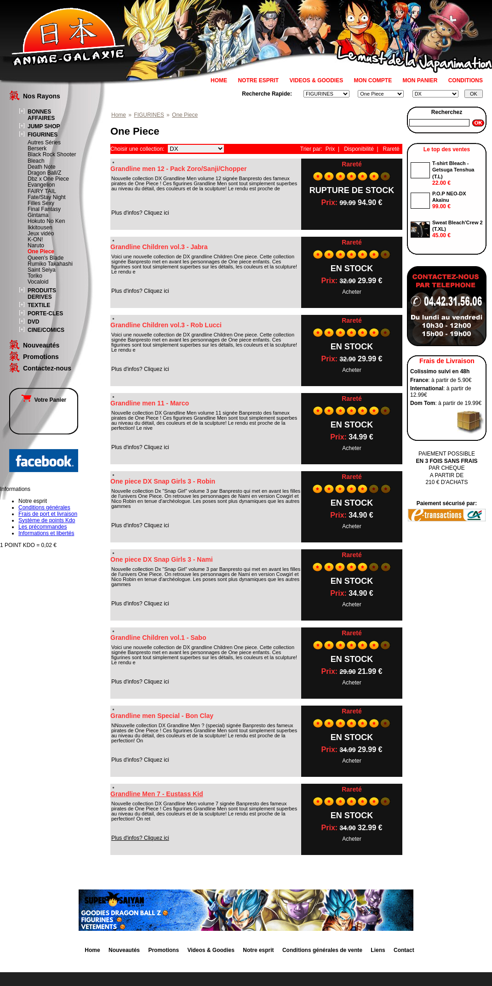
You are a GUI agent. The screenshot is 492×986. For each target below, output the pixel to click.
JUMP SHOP (44, 126)
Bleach (36, 161)
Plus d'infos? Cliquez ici (140, 838)
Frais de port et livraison (47, 514)
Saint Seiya (42, 270)
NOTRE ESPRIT (258, 80)
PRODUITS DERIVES (42, 293)
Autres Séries (44, 142)
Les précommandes (42, 527)
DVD (33, 322)
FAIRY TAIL (42, 191)
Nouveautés (41, 345)
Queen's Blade (45, 258)
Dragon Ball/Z (44, 173)
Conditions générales (44, 507)
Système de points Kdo (46, 520)
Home (118, 115)
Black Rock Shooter (52, 154)
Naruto (36, 245)
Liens (378, 950)
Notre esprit (258, 950)
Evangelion (41, 185)
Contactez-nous (47, 368)
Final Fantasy (44, 209)
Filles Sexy (41, 203)
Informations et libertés (46, 533)
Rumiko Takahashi (50, 264)
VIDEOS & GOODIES (316, 80)
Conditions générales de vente (322, 950)
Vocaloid (38, 282)
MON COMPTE (373, 80)
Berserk (37, 148)
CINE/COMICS (46, 330)
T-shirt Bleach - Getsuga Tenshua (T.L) (453, 169)
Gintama (38, 215)
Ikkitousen (40, 227)
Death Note (42, 167)
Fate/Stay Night (47, 197)
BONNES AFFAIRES (41, 114)
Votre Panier (43, 400)
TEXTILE (39, 305)
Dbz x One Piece (48, 179)
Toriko (35, 276)
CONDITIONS (465, 80)
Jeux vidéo (41, 233)
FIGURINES (42, 134)
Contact (404, 950)
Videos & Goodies (210, 950)
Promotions (41, 356)
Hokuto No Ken (46, 221)
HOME (219, 80)
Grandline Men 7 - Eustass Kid (156, 794)
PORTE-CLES (45, 313)
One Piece (41, 251)
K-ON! (35, 239)
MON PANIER (420, 80)
